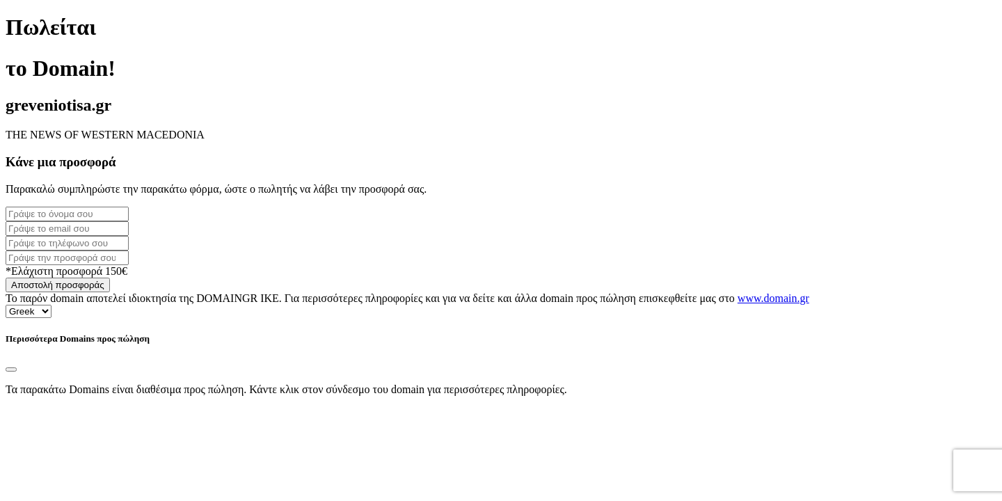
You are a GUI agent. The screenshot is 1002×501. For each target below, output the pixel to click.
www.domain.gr (773, 298)
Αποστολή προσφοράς (57, 285)
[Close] (11, 369)
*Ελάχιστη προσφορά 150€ (66, 271)
